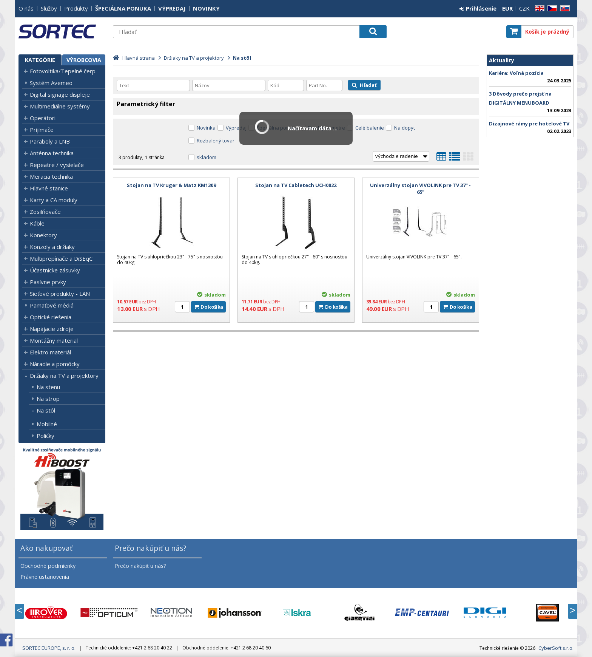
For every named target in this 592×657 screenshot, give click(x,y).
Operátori (42, 118)
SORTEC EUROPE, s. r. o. (61, 31)
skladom (206, 157)
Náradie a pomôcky (55, 364)
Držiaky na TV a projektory (64, 375)
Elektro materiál (50, 352)
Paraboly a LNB (50, 141)
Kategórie (40, 59)
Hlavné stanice (49, 188)
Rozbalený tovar (215, 140)
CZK (524, 8)
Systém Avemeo (51, 83)
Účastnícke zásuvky (55, 270)
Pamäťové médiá (52, 305)
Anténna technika (52, 153)
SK (564, 8)
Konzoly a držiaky (52, 246)
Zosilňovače (45, 211)
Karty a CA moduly (53, 200)
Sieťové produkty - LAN (60, 293)
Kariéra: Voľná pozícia (516, 73)
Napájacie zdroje (52, 328)
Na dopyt (404, 127)
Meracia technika (51, 176)
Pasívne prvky (48, 282)
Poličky (45, 435)
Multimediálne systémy (60, 106)
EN (538, 8)
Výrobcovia (83, 59)
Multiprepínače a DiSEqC (61, 258)
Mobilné (47, 424)
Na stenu (48, 387)
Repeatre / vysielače (57, 165)
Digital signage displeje (60, 94)
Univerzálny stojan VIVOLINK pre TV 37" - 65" (420, 188)
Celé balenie (369, 127)
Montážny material (54, 340)
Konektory (43, 235)
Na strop (48, 398)
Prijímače (42, 129)
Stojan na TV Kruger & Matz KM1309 (171, 185)
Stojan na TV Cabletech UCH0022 (295, 185)
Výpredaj (236, 127)
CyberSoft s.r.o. (556, 648)
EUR (507, 8)
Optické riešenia (50, 317)
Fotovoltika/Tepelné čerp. (63, 71)
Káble (37, 223)
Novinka (206, 127)
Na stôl (46, 410)
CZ (551, 8)
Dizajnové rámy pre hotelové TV (529, 123)
